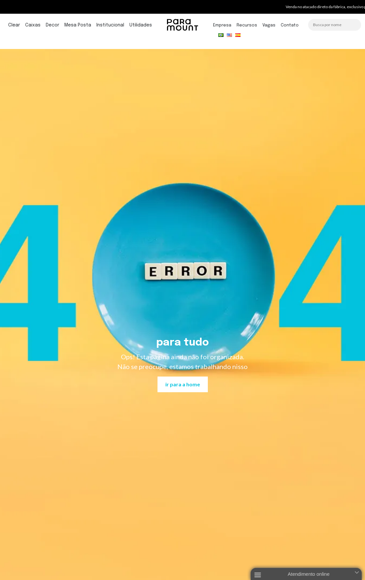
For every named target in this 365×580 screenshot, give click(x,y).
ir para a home (182, 384)
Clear (14, 25)
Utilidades (140, 25)
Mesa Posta (77, 25)
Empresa (222, 25)
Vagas (268, 25)
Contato (290, 25)
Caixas (33, 25)
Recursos (247, 25)
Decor (52, 25)
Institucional (110, 25)
